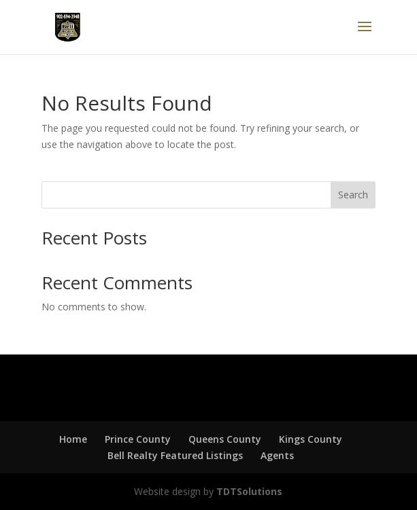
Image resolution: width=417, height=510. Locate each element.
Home (73, 439)
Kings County (310, 439)
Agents (277, 455)
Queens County (224, 439)
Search (353, 194)
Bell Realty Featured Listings (175, 455)
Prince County (138, 439)
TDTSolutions (248, 491)
